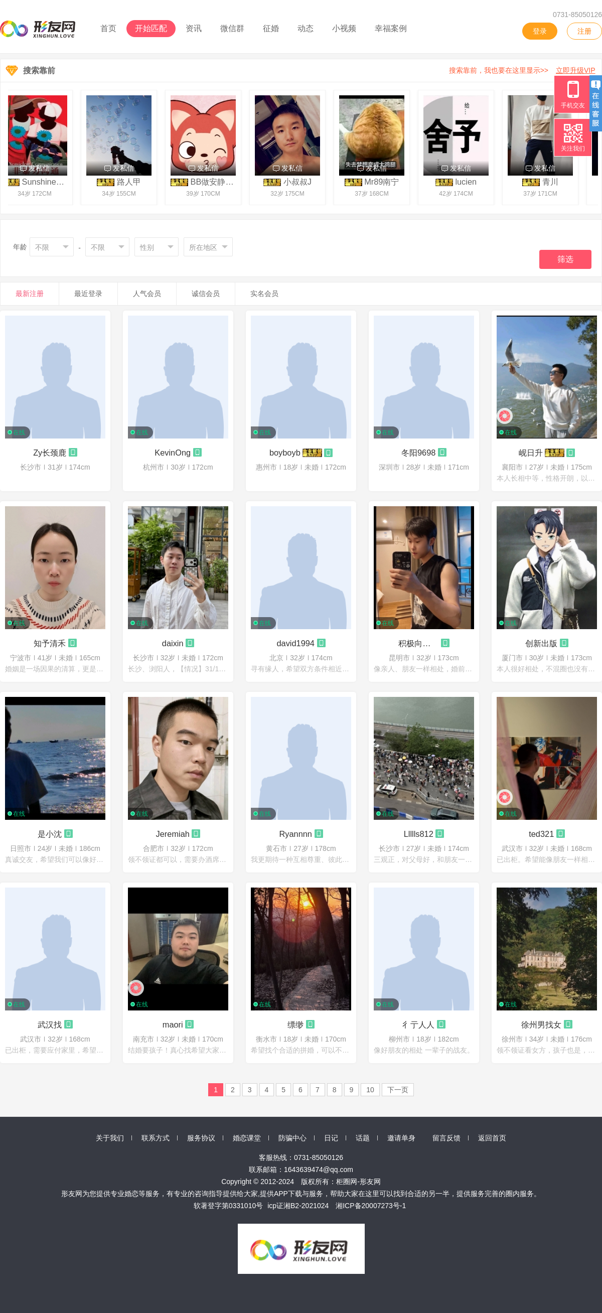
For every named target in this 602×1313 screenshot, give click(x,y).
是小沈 (50, 833)
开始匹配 (151, 28)
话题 (363, 1138)
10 (370, 1090)
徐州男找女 (541, 1024)
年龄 (20, 247)
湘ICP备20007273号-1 (371, 1206)
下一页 (397, 1090)
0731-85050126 (577, 15)
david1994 (295, 643)
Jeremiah (173, 833)
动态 (305, 28)
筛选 (565, 259)
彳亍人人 (418, 1024)
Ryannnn (295, 833)
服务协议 (201, 1138)
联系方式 (155, 1138)
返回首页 (492, 1138)
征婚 (271, 28)
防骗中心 (292, 1138)
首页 (108, 28)
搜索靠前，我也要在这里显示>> (524, 70)
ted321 (541, 833)
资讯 (194, 28)
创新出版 (541, 643)
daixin (173, 643)
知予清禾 (50, 643)
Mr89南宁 (384, 181)
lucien (469, 181)
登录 (540, 31)
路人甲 (132, 181)
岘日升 (531, 452)
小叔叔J (300, 181)
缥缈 (295, 1024)
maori (173, 1024)
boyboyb (284, 452)
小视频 (344, 28)
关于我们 (110, 1138)
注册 (584, 31)
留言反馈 (446, 1138)
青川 (553, 181)
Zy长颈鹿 (49, 452)
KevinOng (173, 452)
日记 (331, 1138)
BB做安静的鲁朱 (223, 181)
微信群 (232, 28)
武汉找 (50, 1024)
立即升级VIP (575, 70)
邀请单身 (401, 1138)
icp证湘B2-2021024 (298, 1206)
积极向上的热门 (418, 643)
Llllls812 (418, 833)
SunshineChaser (55, 181)
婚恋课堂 (247, 1138)
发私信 (38, 168)
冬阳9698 (418, 452)
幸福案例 (391, 28)
